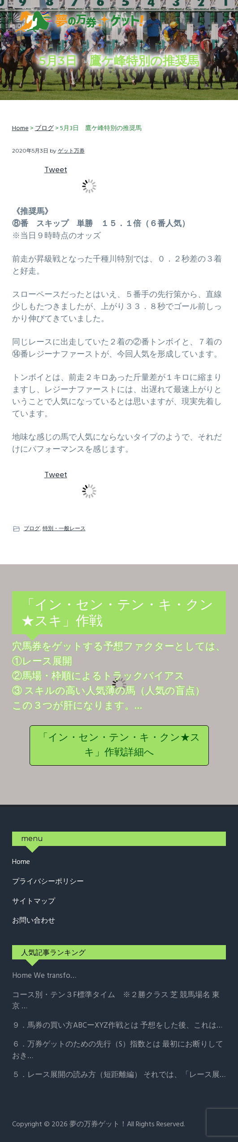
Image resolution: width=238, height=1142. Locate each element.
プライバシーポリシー (48, 882)
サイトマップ (33, 901)
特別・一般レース (64, 528)
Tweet (55, 170)
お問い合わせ (33, 921)
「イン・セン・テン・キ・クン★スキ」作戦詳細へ (119, 745)
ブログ (32, 528)
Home (21, 862)
